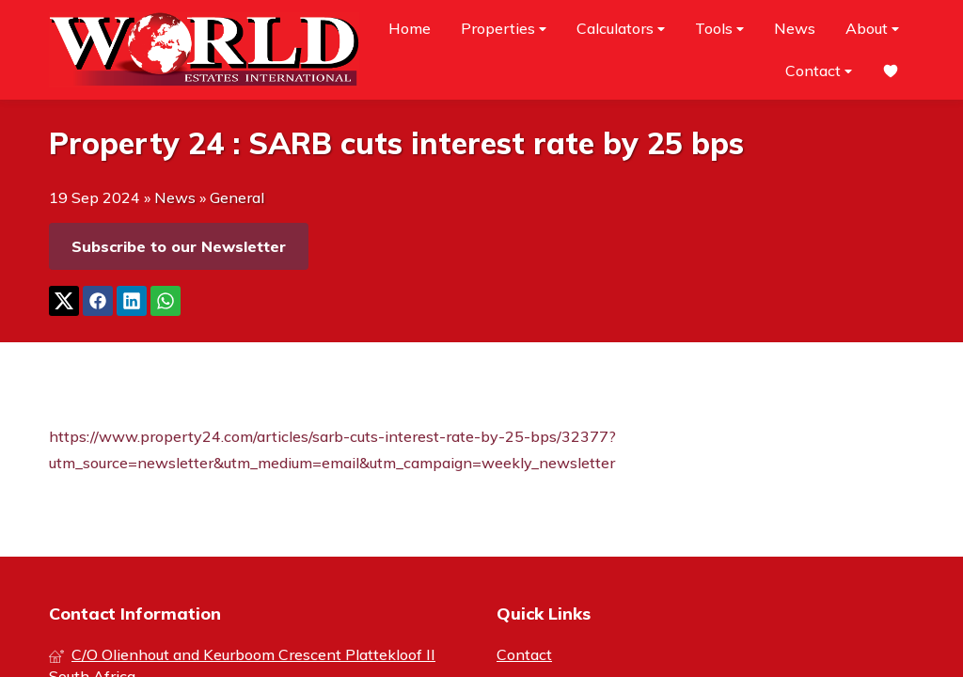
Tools (719, 29)
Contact (818, 71)
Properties (503, 29)
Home (409, 28)
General (237, 197)
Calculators (620, 29)
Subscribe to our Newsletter (178, 246)
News (794, 28)
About (872, 29)
